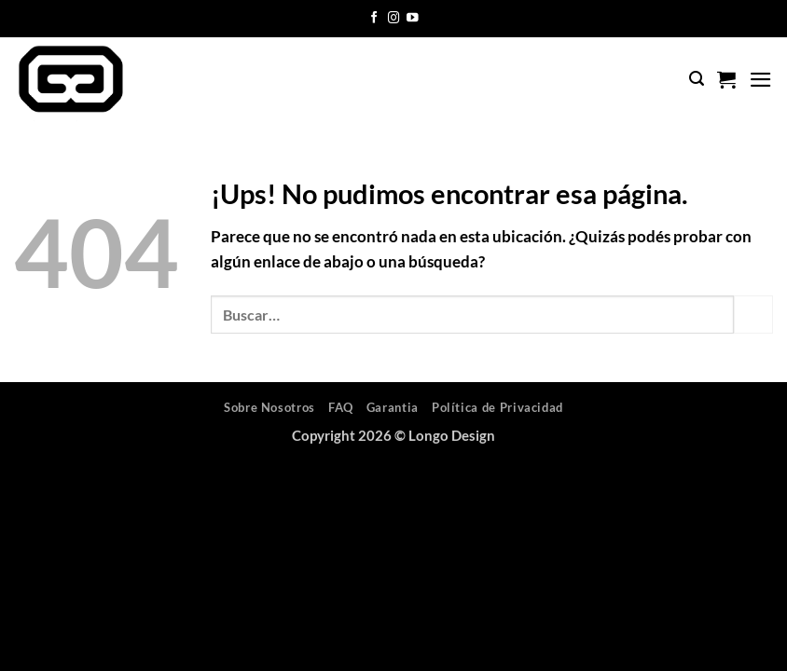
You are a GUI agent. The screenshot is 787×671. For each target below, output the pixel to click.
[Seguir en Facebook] (374, 18)
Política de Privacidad (497, 407)
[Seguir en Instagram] (394, 18)
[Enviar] (753, 314)
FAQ (340, 407)
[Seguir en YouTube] (413, 18)
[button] (696, 79)
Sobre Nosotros (269, 407)
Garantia (392, 407)
